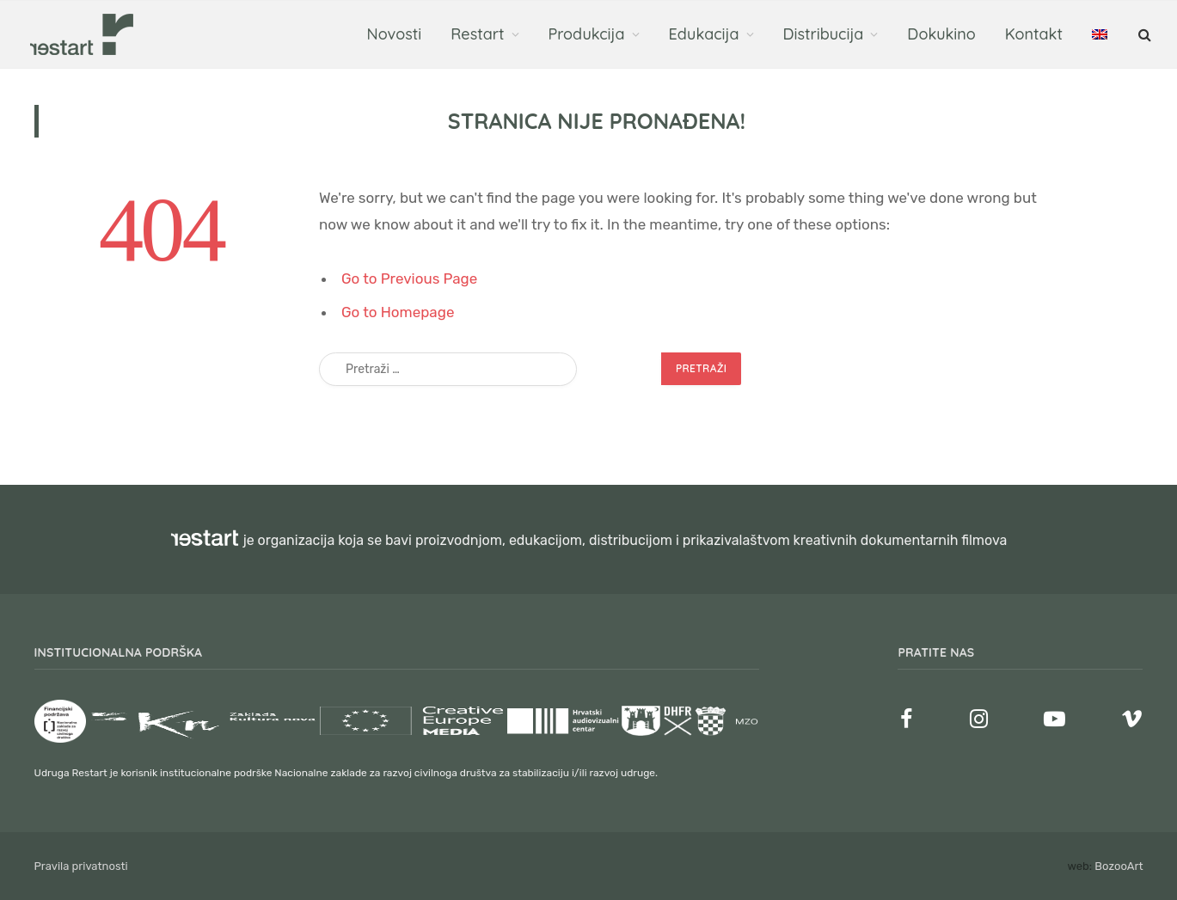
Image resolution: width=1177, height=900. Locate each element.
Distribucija (823, 34)
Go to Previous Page (409, 278)
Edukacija (704, 34)
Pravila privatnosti (81, 866)
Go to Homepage (397, 312)
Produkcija (587, 34)
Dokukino (941, 34)
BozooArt (1118, 866)
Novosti (394, 34)
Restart (477, 34)
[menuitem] (1099, 34)
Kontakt (1034, 34)
